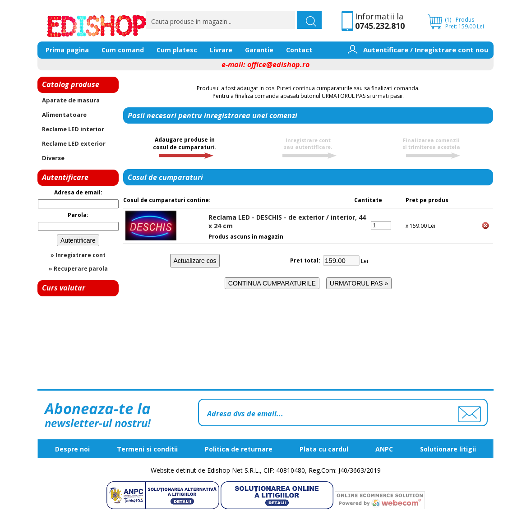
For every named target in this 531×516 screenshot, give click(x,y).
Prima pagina (67, 50)
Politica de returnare (238, 449)
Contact (299, 50)
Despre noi (72, 449)
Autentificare (385, 49)
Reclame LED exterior (74, 143)
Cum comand (123, 50)
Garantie (259, 50)
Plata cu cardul (324, 449)
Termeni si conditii (147, 449)
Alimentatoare (64, 115)
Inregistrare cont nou (451, 49)
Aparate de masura (71, 100)
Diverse (53, 158)
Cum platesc (177, 50)
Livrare (221, 50)
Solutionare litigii (448, 449)
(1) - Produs (459, 19)
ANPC (384, 449)
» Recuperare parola (78, 268)
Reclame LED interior (73, 129)
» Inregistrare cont (78, 255)
